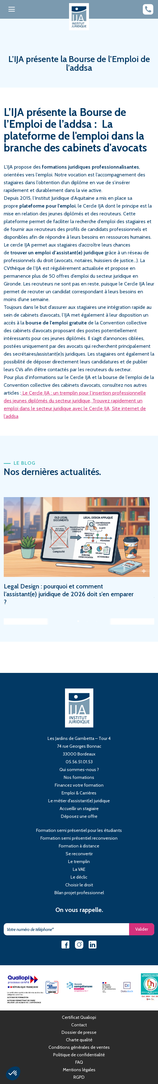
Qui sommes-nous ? (79, 769)
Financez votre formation (79, 785)
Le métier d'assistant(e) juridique (79, 800)
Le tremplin (79, 861)
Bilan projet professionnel (79, 892)
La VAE (79, 869)
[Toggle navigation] (12, 9)
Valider (141, 929)
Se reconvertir (79, 853)
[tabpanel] (79, 551)
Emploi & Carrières (79, 793)
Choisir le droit (79, 885)
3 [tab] (98, 621)
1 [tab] (80, 621)
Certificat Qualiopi (79, 1017)
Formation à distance (79, 846)
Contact (79, 1025)
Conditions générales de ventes (79, 1047)
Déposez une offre (79, 816)
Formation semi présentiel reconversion (79, 838)
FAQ (79, 1062)
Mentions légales (79, 1069)
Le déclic (79, 877)
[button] (13, 1073)
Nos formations (79, 777)
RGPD (79, 1077)
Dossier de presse (79, 1032)
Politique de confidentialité (79, 1055)
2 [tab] (89, 621)
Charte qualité (79, 1040)
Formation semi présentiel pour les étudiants (79, 830)
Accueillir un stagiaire (79, 808)
